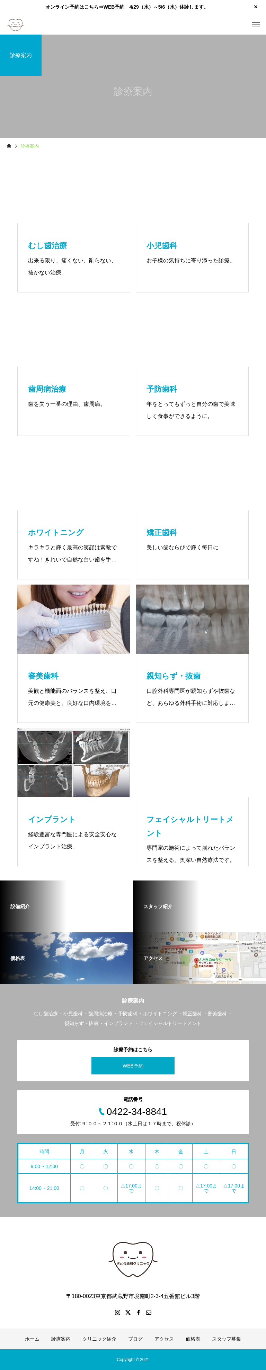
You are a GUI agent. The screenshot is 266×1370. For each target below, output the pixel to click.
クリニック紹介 (99, 1339)
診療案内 (61, 1339)
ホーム (32, 1339)
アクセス (164, 1339)
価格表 (193, 1339)
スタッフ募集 (226, 1339)
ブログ (135, 1339)
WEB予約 (114, 7)
